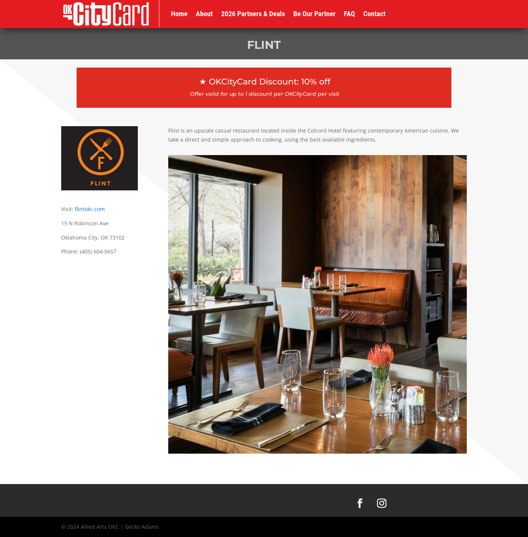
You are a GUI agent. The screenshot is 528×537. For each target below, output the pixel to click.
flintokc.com (90, 209)
